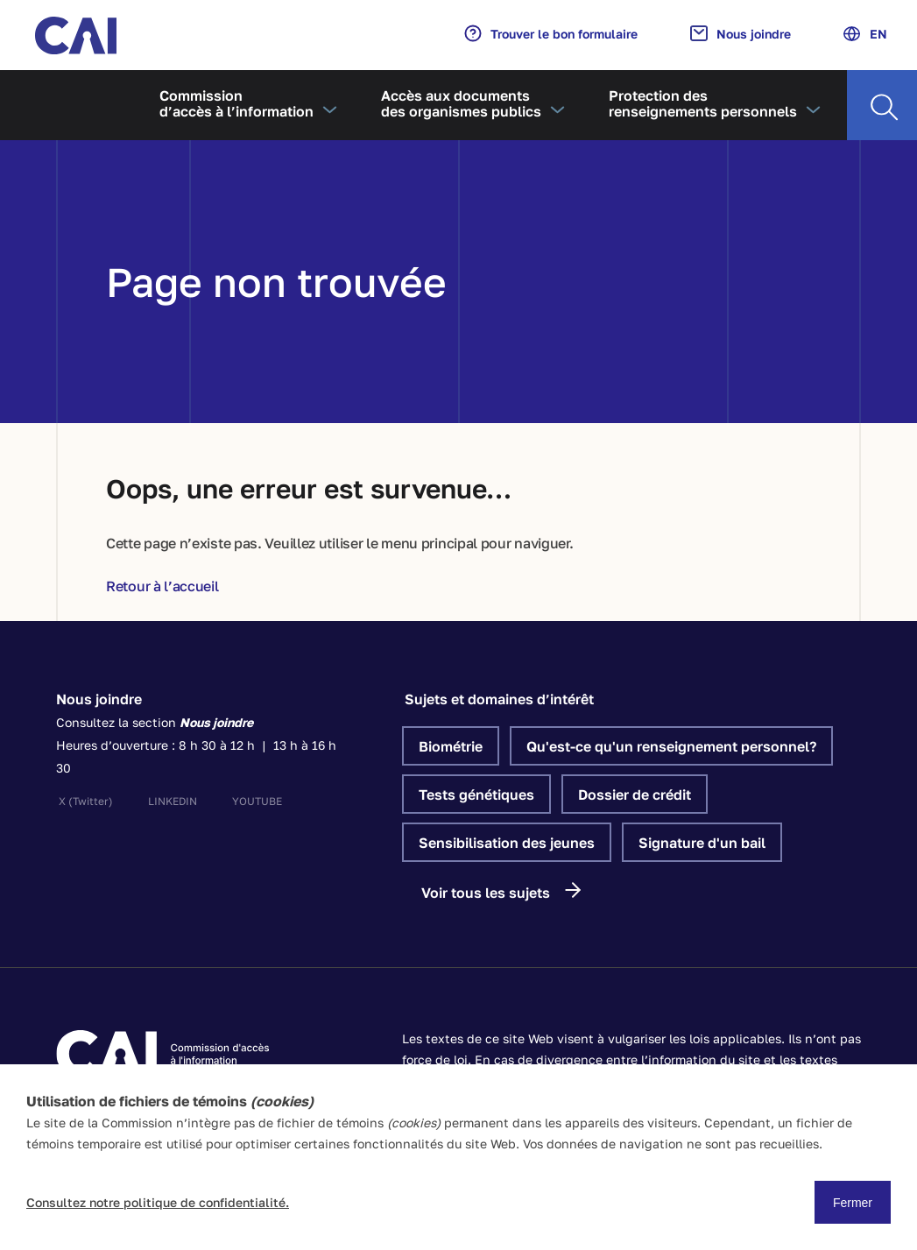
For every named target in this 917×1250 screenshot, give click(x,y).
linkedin (172, 801)
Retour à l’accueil (162, 586)
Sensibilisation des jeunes (507, 842)
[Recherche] (882, 105)
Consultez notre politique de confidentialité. (157, 1202)
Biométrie (451, 746)
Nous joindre (740, 33)
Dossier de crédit (634, 794)
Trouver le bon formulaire (551, 33)
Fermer (852, 1203)
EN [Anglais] (865, 33)
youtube (257, 801)
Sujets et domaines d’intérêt (499, 699)
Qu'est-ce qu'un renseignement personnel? (671, 746)
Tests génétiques (476, 794)
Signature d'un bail (701, 842)
